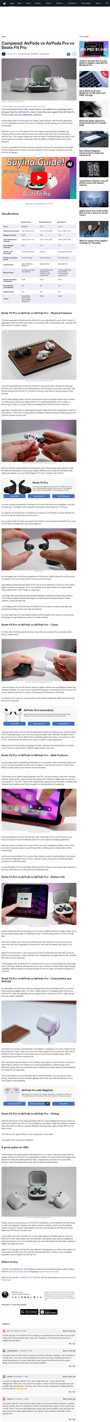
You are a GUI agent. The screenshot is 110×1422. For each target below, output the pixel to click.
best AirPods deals (15, 1272)
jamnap (10, 1376)
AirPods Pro (24, 112)
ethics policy (42, 106)
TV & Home (73, 3)
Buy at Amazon (39, 496)
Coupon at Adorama (37, 1103)
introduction (13, 131)
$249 (60, 227)
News (12, 3)
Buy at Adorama (39, 723)
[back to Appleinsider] (4, 3)
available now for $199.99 (29, 1277)
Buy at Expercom (63, 496)
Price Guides (86, 3)
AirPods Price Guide (51, 1272)
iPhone (38, 3)
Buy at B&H (14, 496)
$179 (42, 227)
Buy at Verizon (63, 723)
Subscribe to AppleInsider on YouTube (39, 204)
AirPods (60, 3)
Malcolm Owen (12, 54)
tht (8, 1331)
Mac (20, 3)
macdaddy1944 (12, 1351)
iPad (29, 3)
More (99, 3)
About (69, 1331)
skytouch (10, 1399)
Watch (49, 3)
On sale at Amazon (14, 1103)
